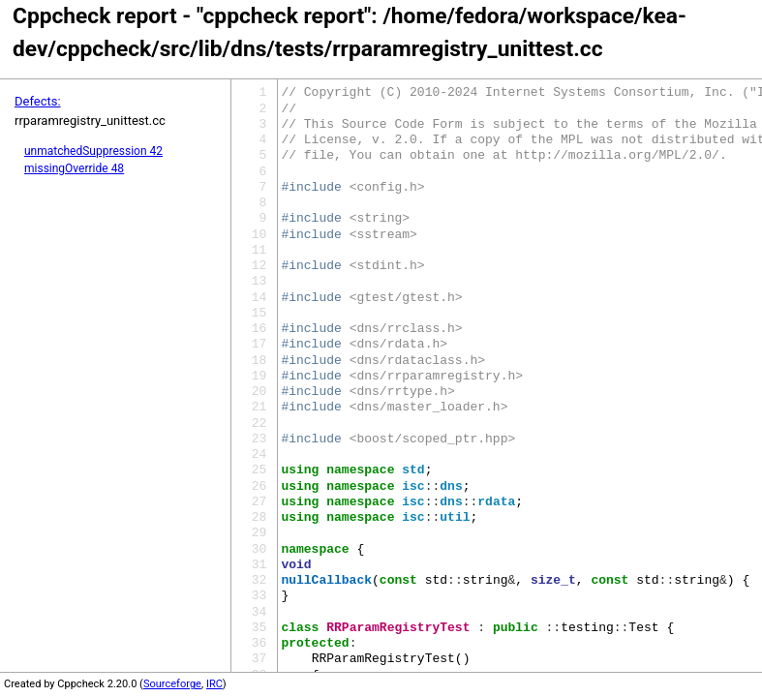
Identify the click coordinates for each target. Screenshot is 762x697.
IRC (214, 684)
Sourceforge (172, 684)
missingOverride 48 (74, 168)
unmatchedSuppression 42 (93, 151)
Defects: (38, 101)
